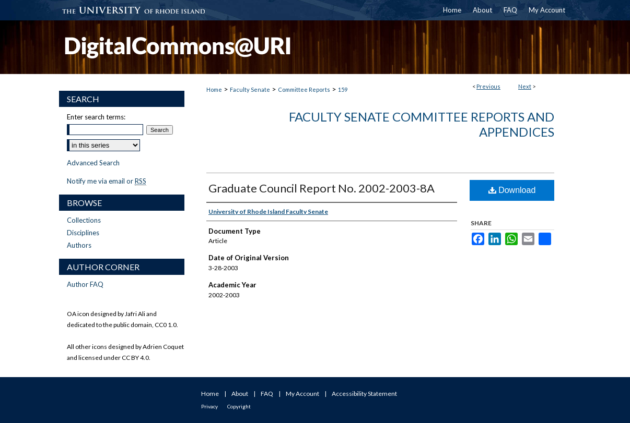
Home (214, 89)
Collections (84, 220)
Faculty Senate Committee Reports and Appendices (421, 124)
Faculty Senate (250, 89)
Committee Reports (304, 89)
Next (524, 86)
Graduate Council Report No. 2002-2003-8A (321, 188)
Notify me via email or (106, 181)
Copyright (239, 406)
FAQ (267, 393)
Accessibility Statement (364, 393)
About (239, 393)
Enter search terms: (96, 117)
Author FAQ (85, 284)
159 (342, 89)
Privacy (209, 406)
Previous (488, 86)
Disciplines (83, 232)
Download (512, 190)
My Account (302, 393)
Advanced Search (93, 163)
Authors (79, 245)
